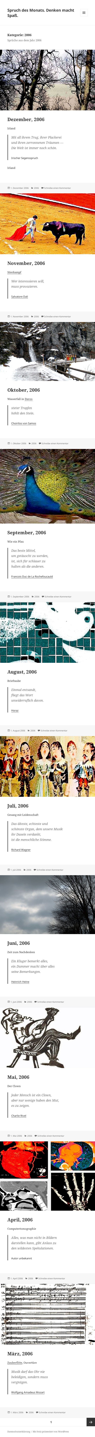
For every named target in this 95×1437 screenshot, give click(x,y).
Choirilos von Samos (23, 423)
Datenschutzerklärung (18, 1431)
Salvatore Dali (19, 296)
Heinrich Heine (20, 981)
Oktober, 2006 (23, 390)
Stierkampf (14, 272)
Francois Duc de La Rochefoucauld (32, 576)
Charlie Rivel (18, 1115)
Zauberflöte (14, 1362)
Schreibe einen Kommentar (57, 187)
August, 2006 (22, 672)
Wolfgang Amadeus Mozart (28, 1392)
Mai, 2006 (18, 1077)
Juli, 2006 (17, 806)
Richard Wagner (21, 849)
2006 (36, 187)
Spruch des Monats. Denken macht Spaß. (40, 12)
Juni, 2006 (18, 943)
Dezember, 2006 (26, 119)
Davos (29, 399)
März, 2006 (20, 1353)
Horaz (14, 710)
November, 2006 (26, 263)
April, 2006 (20, 1219)
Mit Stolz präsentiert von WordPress (51, 1431)
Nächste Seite (91, 1422)
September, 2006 (26, 532)
